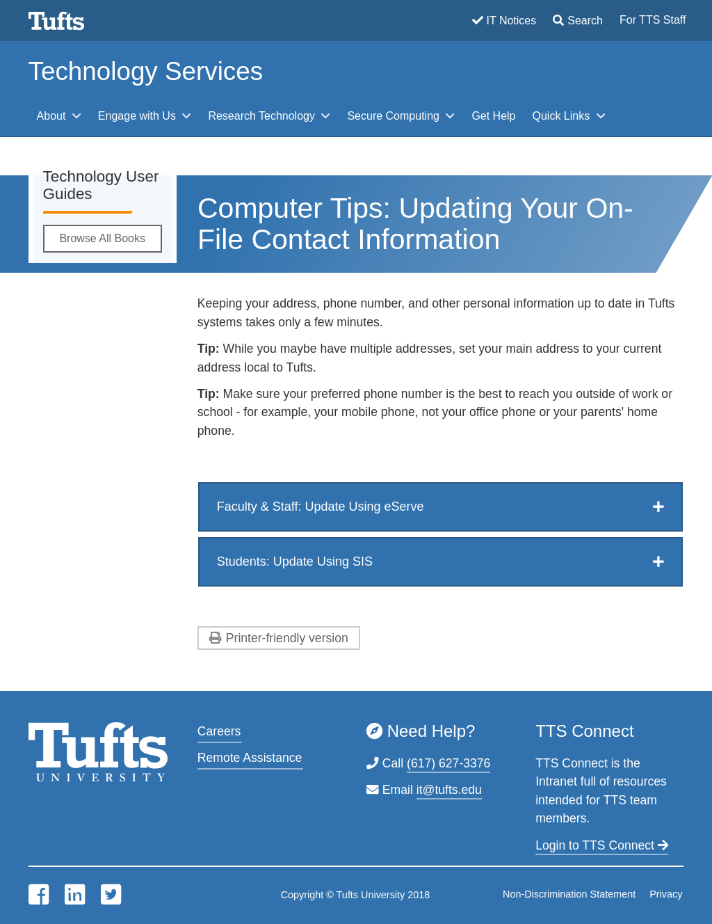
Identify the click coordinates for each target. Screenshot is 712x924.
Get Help (493, 116)
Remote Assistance (249, 758)
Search (585, 20)
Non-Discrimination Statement (569, 894)
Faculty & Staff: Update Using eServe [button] (320, 506)
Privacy (665, 894)
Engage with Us (138, 116)
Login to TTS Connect (601, 845)
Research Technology (263, 116)
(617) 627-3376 (448, 763)
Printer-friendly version (287, 638)
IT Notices (512, 20)
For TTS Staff (653, 20)
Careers (219, 731)
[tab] (440, 507)
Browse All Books (102, 238)
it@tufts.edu (449, 790)
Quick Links (563, 116)
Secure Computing (394, 116)
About (53, 116)
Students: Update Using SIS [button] (295, 561)
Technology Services (146, 71)
